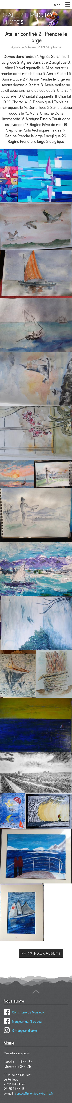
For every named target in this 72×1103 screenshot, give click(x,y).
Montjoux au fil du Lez (23, 1021)
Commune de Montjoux (24, 1012)
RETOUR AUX (41, 953)
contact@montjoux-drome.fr (34, 1093)
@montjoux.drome (20, 1030)
